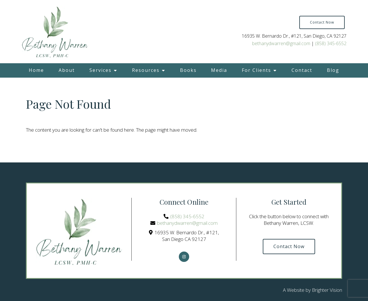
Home (36, 70)
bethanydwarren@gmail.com (281, 43)
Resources (146, 70)
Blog (333, 70)
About (67, 70)
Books (188, 70)
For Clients (256, 70)
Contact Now (322, 22)
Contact (302, 70)
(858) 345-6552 (330, 43)
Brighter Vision (327, 290)
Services (100, 70)
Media (219, 70)
